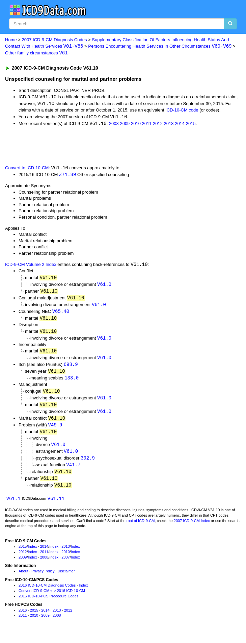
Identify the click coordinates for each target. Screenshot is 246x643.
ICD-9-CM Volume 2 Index (30, 266)
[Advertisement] (79, 146)
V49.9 (55, 430)
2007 (65, 564)
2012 (158, 124)
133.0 (71, 382)
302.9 (88, 464)
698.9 (71, 368)
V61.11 (56, 505)
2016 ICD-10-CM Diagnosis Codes (47, 593)
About (23, 578)
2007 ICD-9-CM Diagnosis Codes (54, 39)
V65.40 (60, 314)
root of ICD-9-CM (141, 528)
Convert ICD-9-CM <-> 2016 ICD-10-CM (52, 598)
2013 (169, 124)
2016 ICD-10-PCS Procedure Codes (48, 603)
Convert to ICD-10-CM (27, 169)
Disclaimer (66, 578)
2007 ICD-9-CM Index (192, 528)
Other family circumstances (38, 53)
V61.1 (13, 505)
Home (11, 39)
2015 (191, 124)
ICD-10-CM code (181, 110)
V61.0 (104, 286)
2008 (114, 124)
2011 (147, 124)
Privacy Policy (42, 578)
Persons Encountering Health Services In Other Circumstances (159, 46)
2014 (180, 124)
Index (32, 554)
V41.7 (73, 471)
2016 (23, 617)
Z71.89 (67, 176)
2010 (136, 124)
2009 (125, 124)
